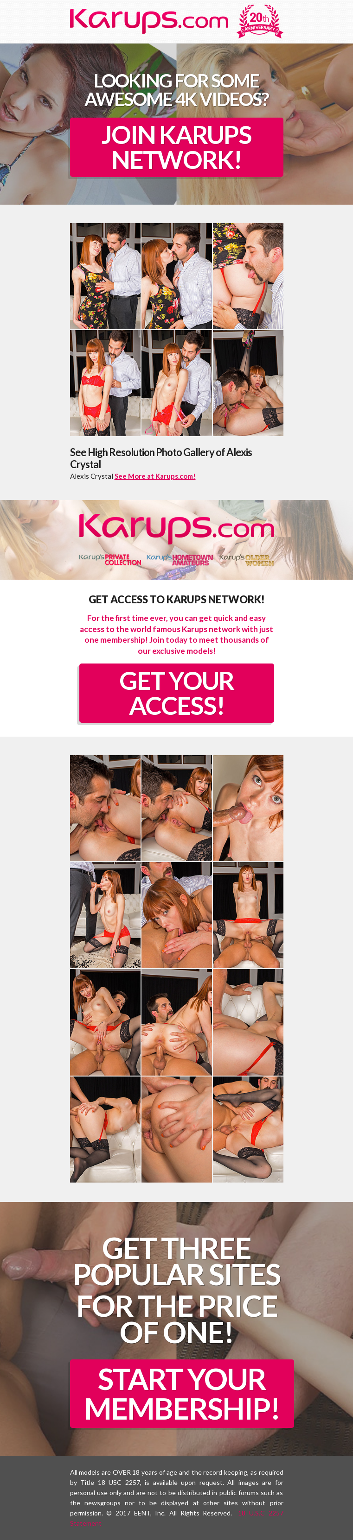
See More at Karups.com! (155, 476)
